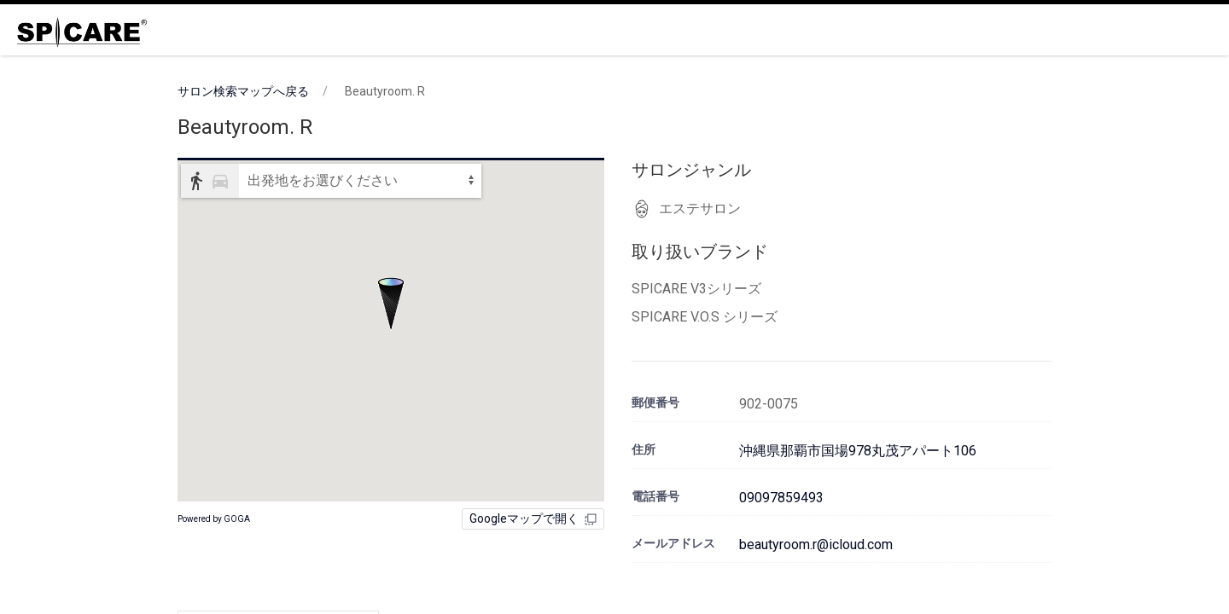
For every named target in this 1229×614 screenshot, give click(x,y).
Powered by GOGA (214, 519)
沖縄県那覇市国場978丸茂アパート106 (857, 451)
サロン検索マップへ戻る (243, 91)
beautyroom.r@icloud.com (816, 544)
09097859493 (781, 497)
